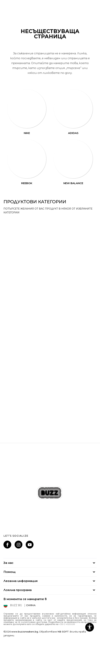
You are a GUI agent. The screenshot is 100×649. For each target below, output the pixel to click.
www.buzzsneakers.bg (24, 631)
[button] (89, 627)
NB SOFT (63, 631)
